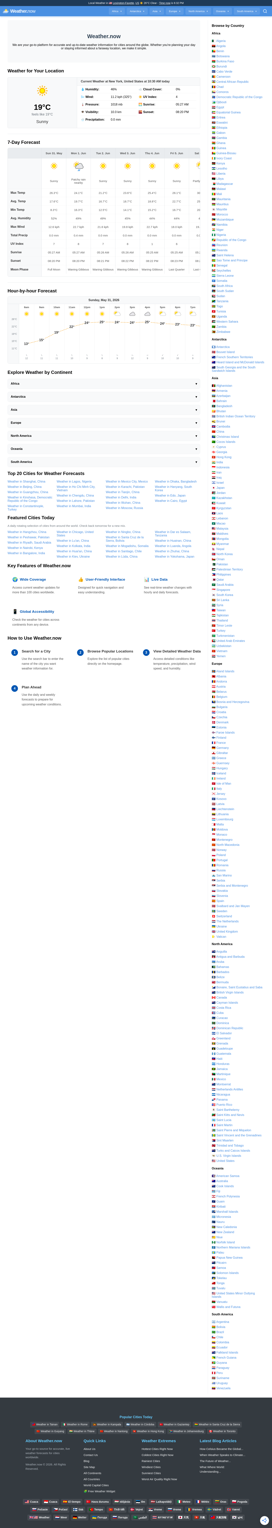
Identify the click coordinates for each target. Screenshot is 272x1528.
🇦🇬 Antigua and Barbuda (228, 956)
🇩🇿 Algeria (219, 41)
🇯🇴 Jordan (219, 492)
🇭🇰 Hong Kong (222, 457)
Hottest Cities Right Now (157, 1449)
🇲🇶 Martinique (221, 1074)
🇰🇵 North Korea (222, 554)
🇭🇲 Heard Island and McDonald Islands (238, 362)
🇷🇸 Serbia (218, 880)
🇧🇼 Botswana (221, 56)
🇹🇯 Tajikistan (220, 615)
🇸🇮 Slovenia (220, 895)
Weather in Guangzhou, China (28, 492)
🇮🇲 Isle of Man (221, 783)
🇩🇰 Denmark (220, 722)
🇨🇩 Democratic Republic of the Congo (237, 97)
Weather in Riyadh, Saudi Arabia (29, 542)
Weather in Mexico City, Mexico (127, 481)
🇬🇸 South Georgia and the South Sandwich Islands (234, 369)
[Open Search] (265, 11)
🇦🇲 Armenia (219, 390)
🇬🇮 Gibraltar (220, 753)
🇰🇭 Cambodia (221, 426)
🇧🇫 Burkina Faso (223, 61)
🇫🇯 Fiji (216, 1191)
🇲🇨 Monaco (219, 834)
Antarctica (137, 11)
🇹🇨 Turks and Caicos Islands (231, 1150)
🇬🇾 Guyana (219, 1362)
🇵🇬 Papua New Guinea (227, 1257)
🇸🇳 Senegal (219, 265)
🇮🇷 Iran (217, 472)
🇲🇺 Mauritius (220, 204)
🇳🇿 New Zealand (223, 1232)
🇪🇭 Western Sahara (225, 321)
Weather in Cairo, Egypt (171, 500)
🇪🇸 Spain (218, 901)
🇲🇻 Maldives (220, 533)
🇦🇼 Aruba (218, 961)
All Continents (92, 1473)
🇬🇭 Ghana (218, 143)
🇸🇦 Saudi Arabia (222, 584)
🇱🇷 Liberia (218, 173)
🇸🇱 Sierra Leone (223, 275)
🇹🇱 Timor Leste (222, 625)
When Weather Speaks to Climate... (222, 1455)
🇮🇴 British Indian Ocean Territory (233, 416)
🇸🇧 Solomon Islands (225, 1273)
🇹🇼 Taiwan (219, 610)
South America (247, 11)
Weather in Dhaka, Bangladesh (176, 481)
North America (198, 11)
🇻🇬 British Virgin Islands (228, 992)
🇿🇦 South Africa (222, 285)
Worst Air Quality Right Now (159, 1479)
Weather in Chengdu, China (75, 495)
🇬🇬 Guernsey (221, 763)
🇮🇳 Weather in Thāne (81, 1431)
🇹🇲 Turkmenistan (223, 635)
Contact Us (91, 1455)
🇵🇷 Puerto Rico (222, 1104)
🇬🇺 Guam (218, 1201)
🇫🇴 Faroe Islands (223, 732)
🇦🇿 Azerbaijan (221, 395)
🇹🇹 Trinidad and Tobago (228, 1145)
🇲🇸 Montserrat (221, 1084)
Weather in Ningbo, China (123, 532)
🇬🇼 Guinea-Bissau (224, 153)
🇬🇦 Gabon (218, 132)
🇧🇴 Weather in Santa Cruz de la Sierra (217, 1424)
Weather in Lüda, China (122, 556)
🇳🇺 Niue (217, 1237)
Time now (164, 3)
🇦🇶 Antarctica (221, 347)
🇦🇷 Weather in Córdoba (140, 1424)
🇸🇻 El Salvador (222, 1033)
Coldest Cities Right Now (157, 1455)
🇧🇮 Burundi (219, 66)
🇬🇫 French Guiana (224, 1357)
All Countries (92, 1479)
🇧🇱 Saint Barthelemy (225, 1109)
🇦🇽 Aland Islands (223, 671)
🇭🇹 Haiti (217, 1058)
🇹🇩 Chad (218, 86)
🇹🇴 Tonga (218, 1283)
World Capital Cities (96, 1485)
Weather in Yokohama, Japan (174, 556)
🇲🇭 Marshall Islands (225, 1211)
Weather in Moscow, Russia (124, 508)
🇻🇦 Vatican (219, 936)
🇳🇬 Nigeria (219, 234)
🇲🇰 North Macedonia (225, 844)
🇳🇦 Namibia (219, 224)
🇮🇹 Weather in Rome (75, 1424)
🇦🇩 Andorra (219, 681)
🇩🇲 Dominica (220, 1023)
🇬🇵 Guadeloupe (222, 1048)
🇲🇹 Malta (218, 824)
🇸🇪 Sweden (219, 911)
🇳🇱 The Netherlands (225, 921)
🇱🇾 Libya (218, 178)
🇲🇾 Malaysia (220, 528)
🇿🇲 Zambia (219, 326)
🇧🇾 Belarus (219, 691)
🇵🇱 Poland (219, 855)
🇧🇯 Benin (218, 51)
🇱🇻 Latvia (218, 804)
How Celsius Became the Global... (221, 1449)
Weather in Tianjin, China (122, 492)
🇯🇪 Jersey (218, 793)
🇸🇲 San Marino (222, 875)
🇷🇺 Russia (219, 870)
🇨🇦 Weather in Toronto (222, 1431)
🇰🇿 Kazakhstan (222, 498)
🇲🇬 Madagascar (222, 183)
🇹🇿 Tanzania (220, 301)
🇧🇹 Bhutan (219, 411)
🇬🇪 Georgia (219, 452)
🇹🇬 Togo (217, 306)
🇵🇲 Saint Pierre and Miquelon (231, 1130)
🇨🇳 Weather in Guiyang (50, 1431)
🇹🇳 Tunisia (219, 311)
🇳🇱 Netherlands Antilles (227, 1089)
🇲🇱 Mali (217, 194)
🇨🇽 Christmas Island (225, 436)
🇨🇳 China (218, 431)
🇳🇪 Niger (218, 229)
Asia (157, 11)
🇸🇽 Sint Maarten (222, 1140)
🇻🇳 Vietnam (219, 651)
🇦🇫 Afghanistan (222, 385)
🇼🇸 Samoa (219, 1267)
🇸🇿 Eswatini (220, 122)
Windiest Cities (151, 1467)
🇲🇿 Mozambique (223, 219)
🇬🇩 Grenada (220, 1043)
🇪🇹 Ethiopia (219, 127)
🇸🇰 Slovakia (220, 890)
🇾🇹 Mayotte (219, 209)
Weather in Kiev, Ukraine (73, 556)
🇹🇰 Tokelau (219, 1278)
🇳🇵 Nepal (218, 549)
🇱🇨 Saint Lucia (221, 1120)
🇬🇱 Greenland (221, 1038)
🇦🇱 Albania (219, 676)
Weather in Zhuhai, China (172, 551)
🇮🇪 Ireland (219, 778)
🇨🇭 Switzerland (222, 916)
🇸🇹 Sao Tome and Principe (230, 260)
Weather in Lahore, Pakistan (76, 500)
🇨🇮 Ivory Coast (222, 158)
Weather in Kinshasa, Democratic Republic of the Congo (30, 499)
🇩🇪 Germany (220, 747)
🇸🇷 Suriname (220, 1378)
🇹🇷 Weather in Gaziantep (174, 1424)
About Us (89, 1449)
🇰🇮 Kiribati (219, 1206)
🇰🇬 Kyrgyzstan (221, 508)
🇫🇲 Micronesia (221, 1216)
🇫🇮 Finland (219, 737)
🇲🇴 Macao (218, 523)
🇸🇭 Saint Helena (223, 255)
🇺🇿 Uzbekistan (221, 646)
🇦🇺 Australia (220, 1181)
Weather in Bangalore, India (26, 553)
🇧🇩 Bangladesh (222, 406)
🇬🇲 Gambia (219, 137)
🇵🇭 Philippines (221, 574)
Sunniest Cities (151, 1473)
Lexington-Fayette (123, 3)
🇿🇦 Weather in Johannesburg (186, 1431)
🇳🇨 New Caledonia (224, 1227)
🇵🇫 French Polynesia (226, 1196)
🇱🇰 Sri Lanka (220, 600)
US (137, 3)
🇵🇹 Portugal (220, 860)
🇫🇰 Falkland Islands (225, 1352)
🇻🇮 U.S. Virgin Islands (226, 1155)
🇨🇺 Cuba (218, 1012)
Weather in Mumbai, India (74, 506)
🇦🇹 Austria (219, 686)
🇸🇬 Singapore (221, 589)
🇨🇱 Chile (217, 1337)
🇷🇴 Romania (220, 865)
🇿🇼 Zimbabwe (221, 331)
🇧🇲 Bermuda (220, 982)
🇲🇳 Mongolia (220, 538)
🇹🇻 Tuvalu (218, 1288)
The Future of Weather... (215, 1461)
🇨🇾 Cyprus (219, 447)
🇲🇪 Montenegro (222, 839)
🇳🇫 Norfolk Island (223, 1242)
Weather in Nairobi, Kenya (25, 547)
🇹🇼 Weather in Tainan (45, 1424)
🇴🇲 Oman (218, 559)
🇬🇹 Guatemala (221, 1053)
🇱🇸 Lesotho (219, 168)
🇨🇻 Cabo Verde (222, 71)
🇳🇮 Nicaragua (221, 1094)
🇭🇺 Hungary (220, 768)
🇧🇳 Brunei (218, 421)
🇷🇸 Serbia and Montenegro (230, 885)
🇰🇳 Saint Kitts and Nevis (228, 1115)
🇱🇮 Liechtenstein (223, 809)
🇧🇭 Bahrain (219, 401)
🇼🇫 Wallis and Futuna (226, 1307)
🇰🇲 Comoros (220, 92)
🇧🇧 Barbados (220, 972)
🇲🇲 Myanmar (220, 543)
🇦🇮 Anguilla (219, 951)
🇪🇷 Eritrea (218, 117)
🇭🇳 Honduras (221, 1063)
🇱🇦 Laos (217, 513)
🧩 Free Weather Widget (99, 1491)
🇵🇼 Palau (218, 1252)
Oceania (222, 11)
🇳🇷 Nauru (218, 1221)
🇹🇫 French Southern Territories (232, 357)
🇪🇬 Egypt (218, 107)
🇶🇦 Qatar (218, 579)
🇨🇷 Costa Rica (221, 1007)
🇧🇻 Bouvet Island (223, 352)
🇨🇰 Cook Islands (223, 1186)
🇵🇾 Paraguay (220, 1367)
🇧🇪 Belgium (219, 696)
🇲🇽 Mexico (219, 1079)
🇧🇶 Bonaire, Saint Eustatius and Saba (237, 987)
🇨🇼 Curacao (220, 1018)
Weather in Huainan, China (173, 540)
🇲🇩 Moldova (220, 829)
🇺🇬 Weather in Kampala (107, 1424)
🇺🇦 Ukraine (219, 926)
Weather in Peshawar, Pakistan (28, 537)
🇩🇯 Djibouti (219, 102)
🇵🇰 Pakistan (220, 564)
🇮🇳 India (217, 462)
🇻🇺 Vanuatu (219, 1301)
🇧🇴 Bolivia (218, 1327)
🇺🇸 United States (223, 1160)
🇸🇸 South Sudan (223, 291)
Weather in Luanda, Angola (173, 546)
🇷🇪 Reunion (220, 245)
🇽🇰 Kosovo (219, 798)
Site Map (89, 1467)
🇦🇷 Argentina (220, 1321)
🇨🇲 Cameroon (221, 76)
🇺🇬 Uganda (219, 316)
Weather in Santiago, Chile (124, 551)
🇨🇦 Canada (219, 997)
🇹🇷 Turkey (218, 630)
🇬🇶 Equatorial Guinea (226, 112)
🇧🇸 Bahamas (220, 967)
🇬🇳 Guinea (219, 148)
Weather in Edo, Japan (170, 495)
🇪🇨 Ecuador (220, 1347)
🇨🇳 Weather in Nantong (114, 1431)
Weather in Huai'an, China (74, 551)
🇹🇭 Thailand (220, 620)
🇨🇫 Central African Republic (230, 81)
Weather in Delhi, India (121, 497)
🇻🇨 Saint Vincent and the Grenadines (236, 1135)
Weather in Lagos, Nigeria (74, 481)
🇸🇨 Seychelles (221, 270)
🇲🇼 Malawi (219, 189)
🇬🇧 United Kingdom (225, 931)
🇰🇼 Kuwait (218, 503)
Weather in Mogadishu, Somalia (127, 546)
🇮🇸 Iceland (219, 773)
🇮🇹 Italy (217, 788)
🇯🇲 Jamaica (220, 1069)
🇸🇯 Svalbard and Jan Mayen (231, 906)
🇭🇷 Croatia (219, 712)
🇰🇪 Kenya (218, 163)
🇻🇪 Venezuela (221, 1388)
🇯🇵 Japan (218, 487)
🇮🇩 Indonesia (221, 467)
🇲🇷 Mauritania (221, 199)
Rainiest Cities (151, 1461)
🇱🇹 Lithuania (220, 814)
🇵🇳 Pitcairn (219, 1262)
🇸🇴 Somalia (219, 280)
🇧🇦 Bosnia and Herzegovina (230, 702)
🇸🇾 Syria (217, 605)
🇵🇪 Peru (217, 1373)
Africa (117, 11)
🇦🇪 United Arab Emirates (228, 640)
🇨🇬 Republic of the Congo (229, 240)
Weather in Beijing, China (25, 486)
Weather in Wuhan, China (123, 502)
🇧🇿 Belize (218, 977)
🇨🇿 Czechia (219, 717)
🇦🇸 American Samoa (225, 1176)
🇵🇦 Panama (220, 1099)
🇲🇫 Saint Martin (222, 1125)
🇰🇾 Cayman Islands (225, 1002)
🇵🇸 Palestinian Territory (227, 569)
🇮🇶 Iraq (217, 477)
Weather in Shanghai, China (26, 481)
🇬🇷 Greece (219, 758)
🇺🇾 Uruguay (220, 1383)
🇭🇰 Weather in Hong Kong (148, 1431)
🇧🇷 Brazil (218, 1332)
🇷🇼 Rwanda (219, 250)
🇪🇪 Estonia (219, 727)
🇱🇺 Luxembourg (222, 819)
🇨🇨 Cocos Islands (223, 441)
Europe (175, 11)
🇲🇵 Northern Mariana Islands (231, 1247)
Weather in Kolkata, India (73, 546)
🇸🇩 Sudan (218, 296)
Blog (86, 1461)
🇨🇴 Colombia (220, 1342)
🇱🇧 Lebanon (220, 518)
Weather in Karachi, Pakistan (125, 486)
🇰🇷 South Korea (222, 595)
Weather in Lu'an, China (73, 540)
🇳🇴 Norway (219, 850)
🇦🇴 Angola (219, 46)
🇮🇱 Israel (218, 482)
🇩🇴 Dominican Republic (227, 1028)
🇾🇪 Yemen (219, 656)
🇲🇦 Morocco (220, 214)
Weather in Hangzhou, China (27, 532)
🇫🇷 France (219, 742)
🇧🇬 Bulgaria (219, 707)
